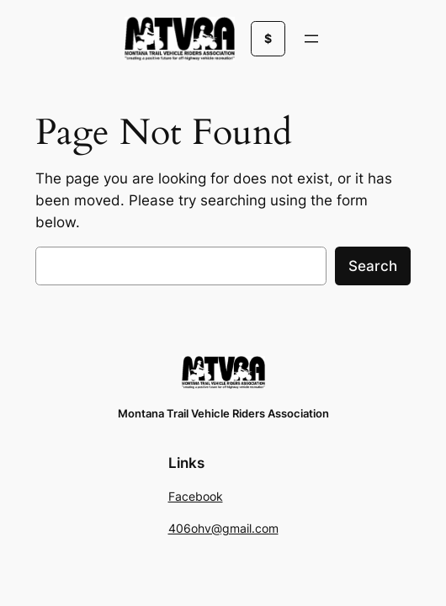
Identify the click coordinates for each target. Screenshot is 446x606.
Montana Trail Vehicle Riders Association (223, 413)
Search (372, 266)
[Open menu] (311, 39)
